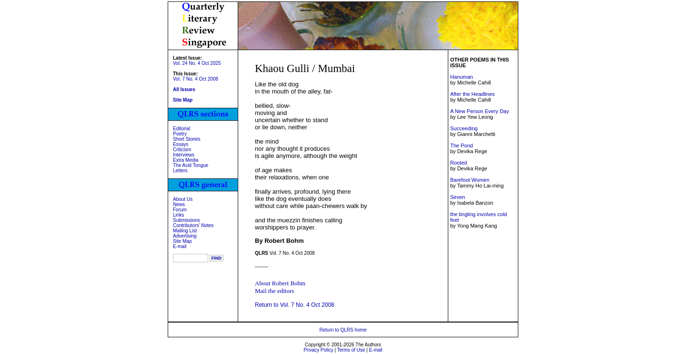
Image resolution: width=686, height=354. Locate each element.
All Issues (184, 89)
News (179, 204)
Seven (457, 197)
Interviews (183, 154)
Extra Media (185, 160)
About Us (182, 199)
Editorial (181, 128)
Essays (180, 144)
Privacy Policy (318, 350)
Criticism (182, 149)
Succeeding (464, 128)
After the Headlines (472, 94)
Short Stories (187, 139)
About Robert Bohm (280, 283)
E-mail (179, 246)
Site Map (182, 241)
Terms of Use (351, 350)
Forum (180, 209)
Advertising (184, 236)
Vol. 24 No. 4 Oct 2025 (197, 63)
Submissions (186, 220)
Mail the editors (274, 290)
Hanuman (461, 77)
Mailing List (185, 230)
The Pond (461, 145)
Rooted (458, 163)
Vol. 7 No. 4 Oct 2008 (195, 79)
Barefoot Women (469, 180)
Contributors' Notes (193, 225)
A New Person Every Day (479, 111)
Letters (180, 170)
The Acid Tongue (190, 165)
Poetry (180, 133)
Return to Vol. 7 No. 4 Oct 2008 (294, 305)
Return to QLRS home (343, 330)
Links (178, 215)
